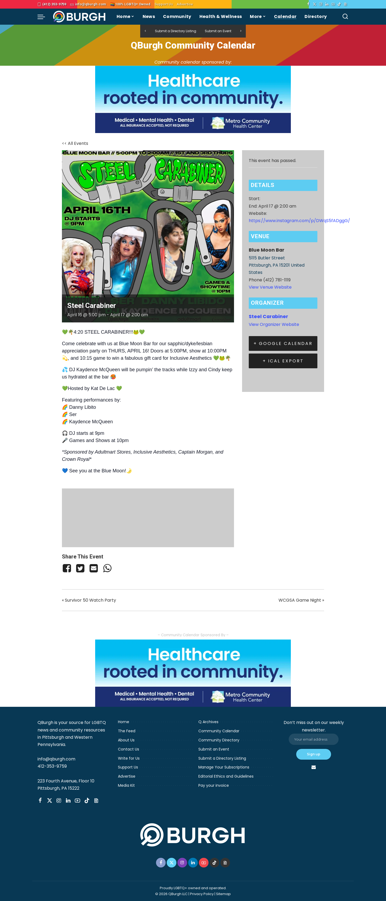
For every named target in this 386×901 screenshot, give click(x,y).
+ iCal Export (283, 361)
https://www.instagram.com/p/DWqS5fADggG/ (299, 221)
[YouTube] (333, 4)
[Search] (345, 17)
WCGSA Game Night (301, 600)
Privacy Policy (202, 894)
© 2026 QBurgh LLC (171, 894)
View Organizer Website (274, 324)
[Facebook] (308, 4)
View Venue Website (270, 287)
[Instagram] (321, 4)
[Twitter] (314, 4)
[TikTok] (339, 4)
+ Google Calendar (283, 343)
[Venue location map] (148, 516)
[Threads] (345, 4)
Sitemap (223, 894)
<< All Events (75, 143)
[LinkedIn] (327, 4)
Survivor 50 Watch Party (89, 600)
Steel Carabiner (268, 316)
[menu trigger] (44, 17)
